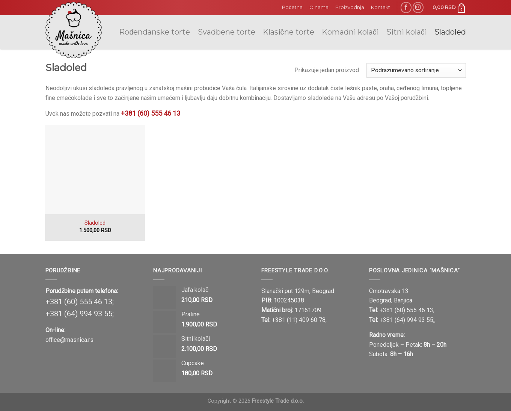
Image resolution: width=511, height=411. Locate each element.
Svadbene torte (226, 31)
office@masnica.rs (69, 339)
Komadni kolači (350, 31)
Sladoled (450, 31)
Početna (292, 7)
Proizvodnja (349, 7)
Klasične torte (288, 31)
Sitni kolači (406, 31)
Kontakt (380, 7)
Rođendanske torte (154, 31)
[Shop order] (416, 70)
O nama (319, 7)
